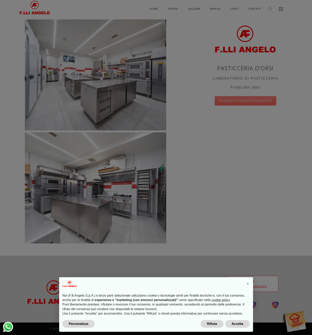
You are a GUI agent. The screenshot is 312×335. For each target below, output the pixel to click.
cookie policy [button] (220, 308)
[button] (248, 292)
